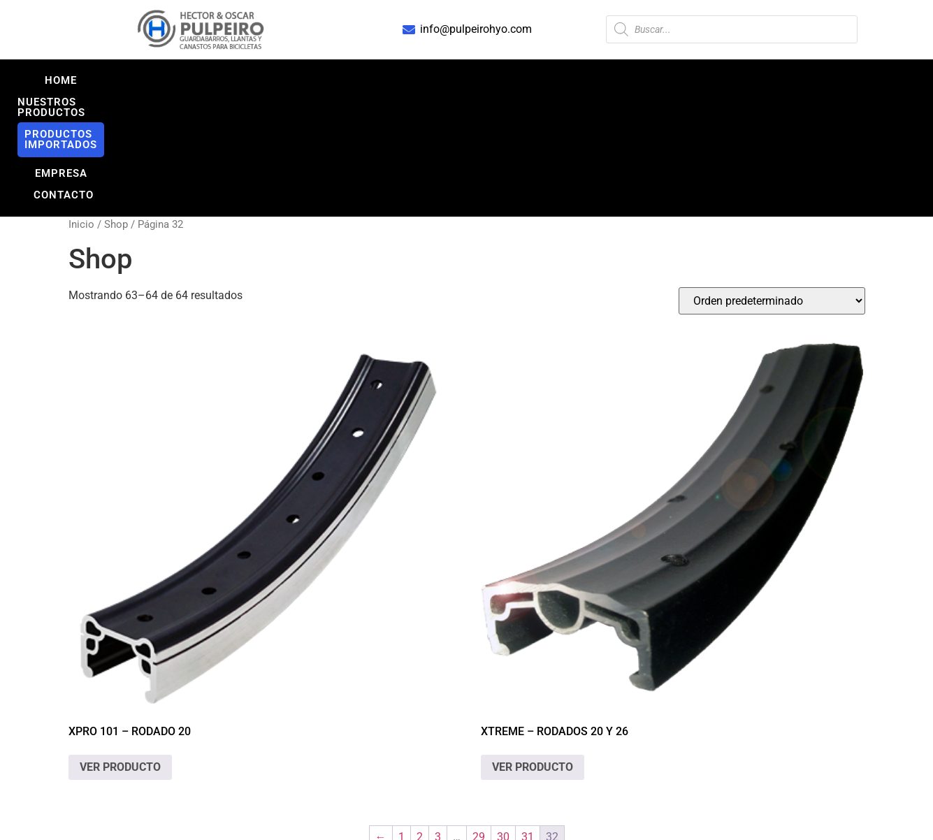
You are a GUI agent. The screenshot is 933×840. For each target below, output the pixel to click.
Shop (116, 116)
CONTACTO (704, 80)
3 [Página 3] (438, 729)
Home (214, 80)
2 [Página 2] (420, 729)
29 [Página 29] (478, 729)
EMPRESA (622, 80)
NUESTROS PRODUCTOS (321, 80)
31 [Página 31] (527, 729)
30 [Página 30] (503, 729)
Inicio (81, 116)
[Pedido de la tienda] (772, 193)
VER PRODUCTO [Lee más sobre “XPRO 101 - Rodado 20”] (120, 659)
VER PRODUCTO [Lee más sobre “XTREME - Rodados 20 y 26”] (532, 659)
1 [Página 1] (401, 729)
